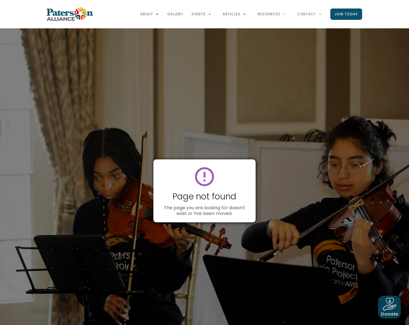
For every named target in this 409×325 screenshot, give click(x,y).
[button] (149, 14)
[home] (69, 13)
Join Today (346, 14)
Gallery (175, 14)
